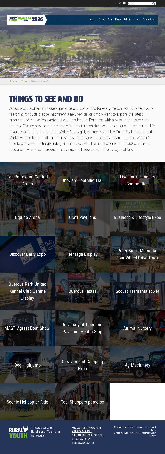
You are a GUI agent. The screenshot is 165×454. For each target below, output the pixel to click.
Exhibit (127, 19)
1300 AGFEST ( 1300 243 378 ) (87, 435)
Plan (110, 19)
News (136, 19)
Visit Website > (38, 435)
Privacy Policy (135, 433)
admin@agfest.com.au (83, 442)
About (102, 19)
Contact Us (148, 19)
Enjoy (118, 19)
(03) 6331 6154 (82, 438)
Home (92, 19)
